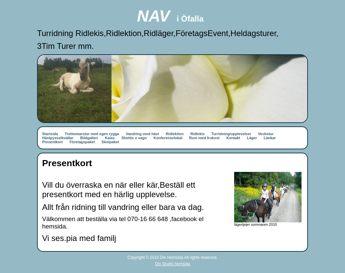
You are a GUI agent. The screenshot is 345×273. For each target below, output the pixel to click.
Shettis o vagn (134, 138)
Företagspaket (82, 142)
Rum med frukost (204, 138)
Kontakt (233, 138)
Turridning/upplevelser (231, 134)
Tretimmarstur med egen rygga (92, 134)
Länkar (270, 138)
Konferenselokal (168, 138)
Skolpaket (110, 142)
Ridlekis (197, 134)
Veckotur (266, 134)
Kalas (110, 138)
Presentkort (52, 142)
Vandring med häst (142, 134)
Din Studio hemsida (172, 264)
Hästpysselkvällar (57, 138)
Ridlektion (175, 134)
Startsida (50, 134)
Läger (252, 138)
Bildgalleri (89, 138)
